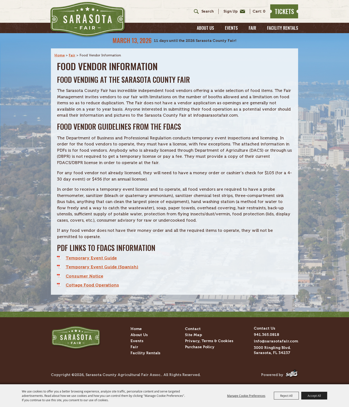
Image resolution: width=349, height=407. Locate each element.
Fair (252, 28)
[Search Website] (207, 11)
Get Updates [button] (233, 11)
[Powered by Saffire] (291, 374)
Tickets (284, 11)
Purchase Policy (199, 347)
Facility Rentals (282, 28)
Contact (193, 328)
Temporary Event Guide (91, 258)
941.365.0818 (266, 334)
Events (231, 28)
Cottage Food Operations (92, 285)
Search (194, 11)
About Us (205, 28)
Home (60, 55)
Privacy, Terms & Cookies (209, 341)
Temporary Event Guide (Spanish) (102, 266)
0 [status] (264, 11)
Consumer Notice (84, 276)
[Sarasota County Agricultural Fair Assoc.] (88, 19)
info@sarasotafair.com (276, 341)
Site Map (193, 334)
